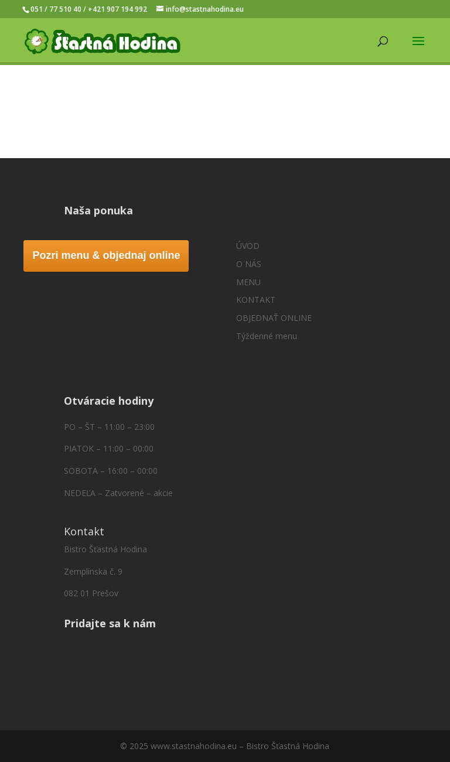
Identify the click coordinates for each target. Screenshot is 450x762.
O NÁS (248, 263)
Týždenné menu (266, 335)
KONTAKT (255, 299)
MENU (248, 282)
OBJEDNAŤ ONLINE (274, 317)
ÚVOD (248, 245)
